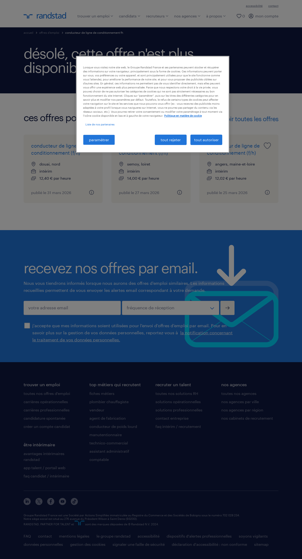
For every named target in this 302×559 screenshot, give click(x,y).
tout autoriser (206, 139)
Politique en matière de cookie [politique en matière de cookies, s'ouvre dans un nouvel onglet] (183, 115)
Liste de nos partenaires (99, 124)
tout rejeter (171, 139)
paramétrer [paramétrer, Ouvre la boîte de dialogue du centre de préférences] (99, 139)
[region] (152, 104)
